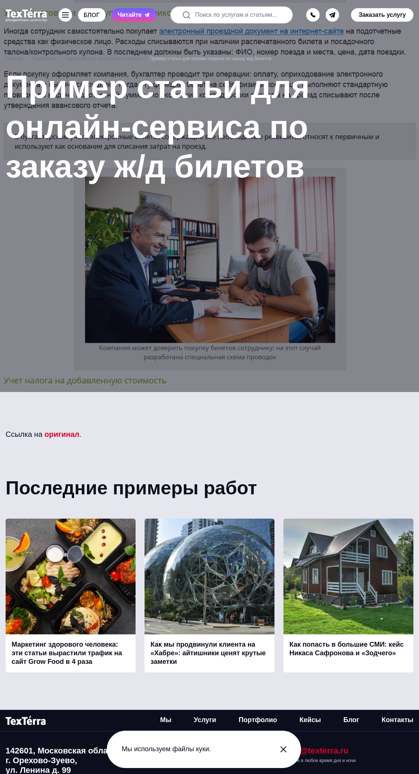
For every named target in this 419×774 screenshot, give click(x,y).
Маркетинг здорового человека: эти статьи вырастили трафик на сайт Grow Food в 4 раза (67, 653)
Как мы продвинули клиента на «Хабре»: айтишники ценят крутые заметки (208, 653)
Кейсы (310, 720)
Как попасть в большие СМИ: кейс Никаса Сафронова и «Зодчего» (346, 649)
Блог (351, 720)
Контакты (397, 720)
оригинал (61, 434)
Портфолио (258, 720)
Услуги (205, 720)
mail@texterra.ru (315, 750)
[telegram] (332, 15)
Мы (165, 720)
